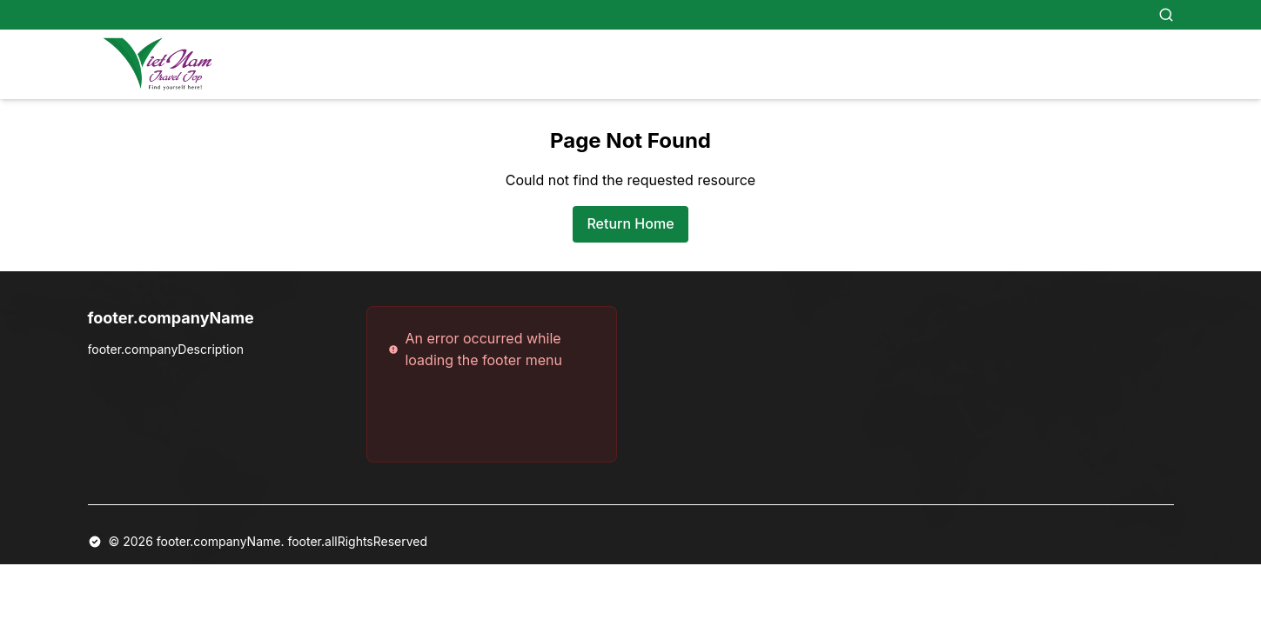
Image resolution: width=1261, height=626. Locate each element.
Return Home (630, 223)
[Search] (1166, 15)
